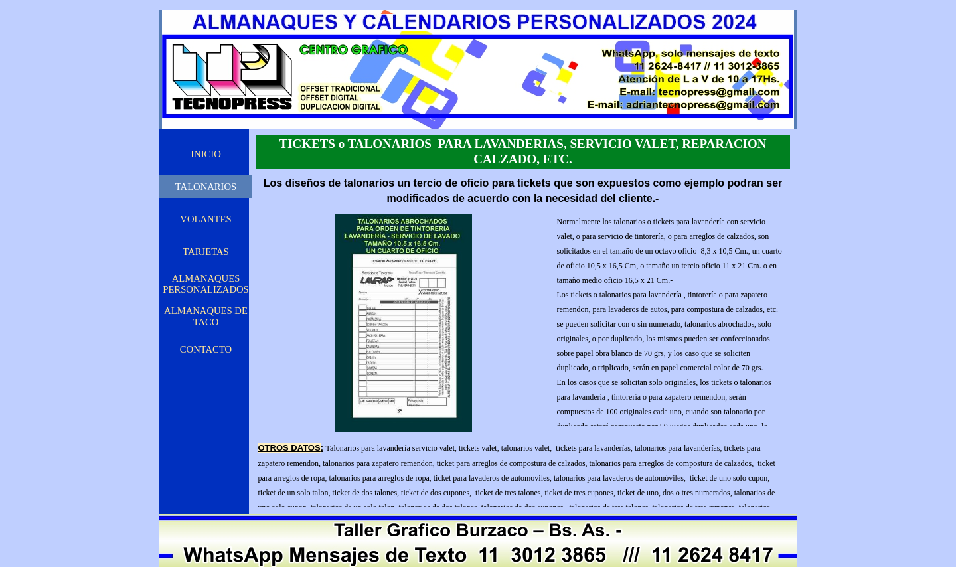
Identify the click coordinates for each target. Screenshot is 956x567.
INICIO (206, 154)
